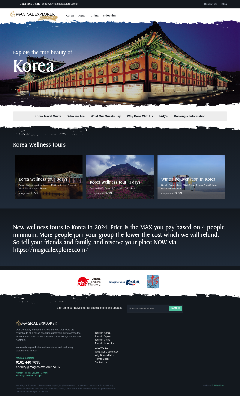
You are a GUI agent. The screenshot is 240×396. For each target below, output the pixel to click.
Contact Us (101, 362)
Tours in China (102, 339)
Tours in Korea (102, 332)
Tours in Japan (103, 336)
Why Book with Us (104, 355)
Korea (70, 15)
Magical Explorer (25, 357)
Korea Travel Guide (47, 116)
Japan (82, 15)
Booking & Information (190, 116)
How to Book (102, 358)
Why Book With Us (140, 116)
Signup (175, 308)
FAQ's (163, 116)
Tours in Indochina (105, 343)
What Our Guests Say (106, 116)
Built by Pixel (218, 385)
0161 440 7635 (30, 3)
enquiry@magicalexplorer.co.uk (60, 3)
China (95, 15)
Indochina (109, 15)
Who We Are (76, 116)
